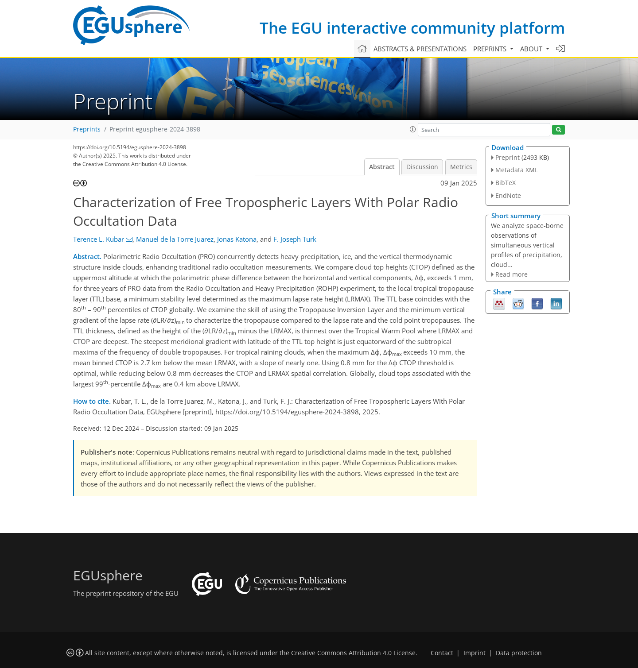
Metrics (461, 167)
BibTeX (505, 182)
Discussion (422, 167)
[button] (413, 129)
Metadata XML (516, 170)
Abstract (382, 167)
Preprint (507, 157)
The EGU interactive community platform (412, 27)
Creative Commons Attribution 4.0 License (353, 653)
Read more (511, 274)
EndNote (508, 195)
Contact (442, 653)
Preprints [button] (490, 48)
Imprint (474, 653)
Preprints (87, 129)
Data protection (519, 653)
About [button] (532, 48)
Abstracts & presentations (420, 48)
